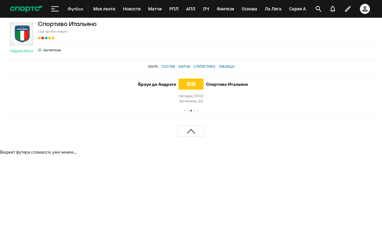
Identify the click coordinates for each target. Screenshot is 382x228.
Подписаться (21, 51)
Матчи (184, 66)
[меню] (55, 9)
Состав (168, 66)
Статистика (204, 66)
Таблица (226, 66)
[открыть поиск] (318, 8)
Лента (153, 66)
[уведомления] (332, 8)
